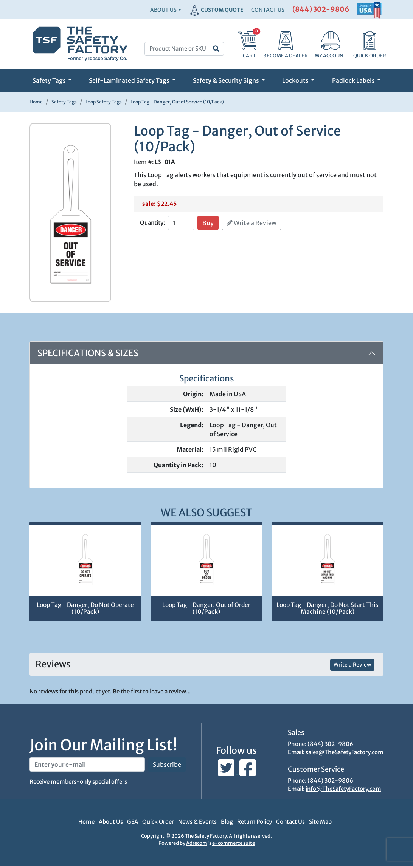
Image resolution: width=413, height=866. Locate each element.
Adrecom (196, 843)
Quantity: (152, 222)
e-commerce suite (233, 843)
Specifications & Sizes (87, 352)
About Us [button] (163, 9)
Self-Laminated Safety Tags (130, 80)
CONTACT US (267, 9)
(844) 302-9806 (320, 9)
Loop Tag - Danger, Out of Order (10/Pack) (206, 608)
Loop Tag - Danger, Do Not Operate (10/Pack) (85, 608)
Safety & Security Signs (226, 80)
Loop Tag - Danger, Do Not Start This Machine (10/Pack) (327, 608)
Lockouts (296, 80)
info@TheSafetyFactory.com (343, 788)
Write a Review (251, 223)
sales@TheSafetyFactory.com (345, 752)
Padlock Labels (354, 80)
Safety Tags (50, 80)
